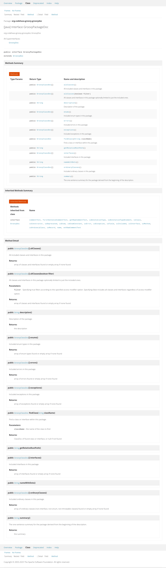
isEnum (62, 224)
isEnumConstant (74, 224)
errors (67, 121)
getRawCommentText (78, 220)
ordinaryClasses (71, 167)
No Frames (16, 10)
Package (18, 3)
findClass (68, 139)
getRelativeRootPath (73, 148)
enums (66, 112)
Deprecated (38, 3)
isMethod (146, 224)
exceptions (69, 130)
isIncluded (121, 224)
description (69, 103)
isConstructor (36, 224)
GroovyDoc (14, 42)
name (59, 227)
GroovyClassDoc (44, 85)
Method (31, 14)
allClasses (69, 85)
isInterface (134, 224)
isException (99, 224)
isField (110, 224)
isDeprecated (51, 224)
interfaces (69, 153)
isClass (137, 220)
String (40, 103)
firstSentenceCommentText (55, 220)
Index (49, 3)
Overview (8, 3)
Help (57, 3)
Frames (7, 10)
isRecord (51, 227)
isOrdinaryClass (37, 227)
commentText (35, 220)
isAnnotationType (97, 220)
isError (87, 224)
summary (67, 176)
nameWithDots (70, 162)
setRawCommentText (72, 227)
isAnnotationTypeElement (120, 220)
